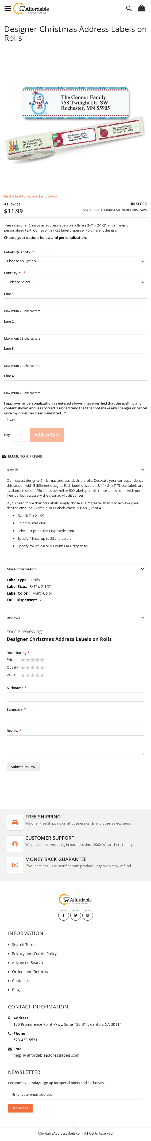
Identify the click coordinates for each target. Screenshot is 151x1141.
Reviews (13, 617)
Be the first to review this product (30, 196)
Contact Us (21, 980)
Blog (16, 989)
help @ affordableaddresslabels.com (46, 1055)
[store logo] (31, 8)
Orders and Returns (30, 971)
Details (12, 469)
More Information (22, 569)
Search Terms (24, 944)
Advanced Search (27, 962)
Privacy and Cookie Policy (34, 953)
